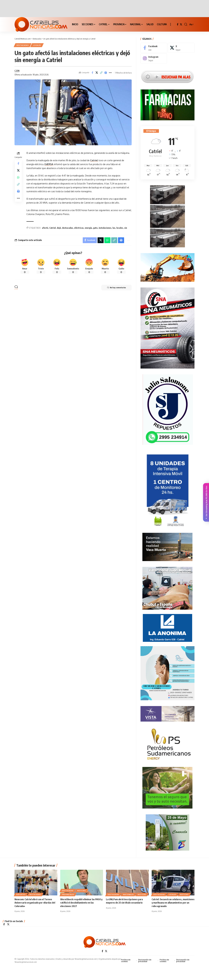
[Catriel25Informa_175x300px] (167, 490)
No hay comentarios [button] (116, 288)
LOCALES (37, 45)
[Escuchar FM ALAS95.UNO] (167, 76)
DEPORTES (21, 895)
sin (125, 228)
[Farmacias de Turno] (167, 104)
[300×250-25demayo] (167, 832)
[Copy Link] (101, 72)
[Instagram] (153, 58)
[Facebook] (177, 24)
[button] (171, 24)
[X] (181, 24)
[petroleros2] (167, 744)
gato (95, 228)
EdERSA (49, 164)
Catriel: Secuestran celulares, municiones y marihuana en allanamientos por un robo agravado (173, 903)
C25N (17, 70)
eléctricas (79, 228)
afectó (45, 228)
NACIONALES (128, 895)
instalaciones (105, 228)
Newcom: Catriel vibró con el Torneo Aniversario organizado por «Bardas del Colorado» (35, 903)
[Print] (106, 72)
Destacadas (23, 45)
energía (88, 228)
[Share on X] (97, 72)
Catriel (94, 160)
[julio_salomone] (167, 409)
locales (119, 228)
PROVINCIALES (68, 895)
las (113, 228)
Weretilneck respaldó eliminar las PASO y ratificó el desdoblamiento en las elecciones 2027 (81, 903)
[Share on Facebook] (92, 72)
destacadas (67, 228)
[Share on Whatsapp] (18, 177)
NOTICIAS (81, 891)
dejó (59, 228)
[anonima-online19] (167, 627)
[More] (110, 72)
